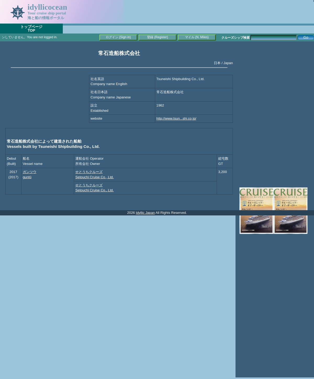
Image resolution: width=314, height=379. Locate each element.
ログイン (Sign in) (118, 37)
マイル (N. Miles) (197, 37)
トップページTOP (31, 28)
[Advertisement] (274, 78)
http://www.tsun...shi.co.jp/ (176, 118)
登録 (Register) (157, 37)
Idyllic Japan (145, 213)
